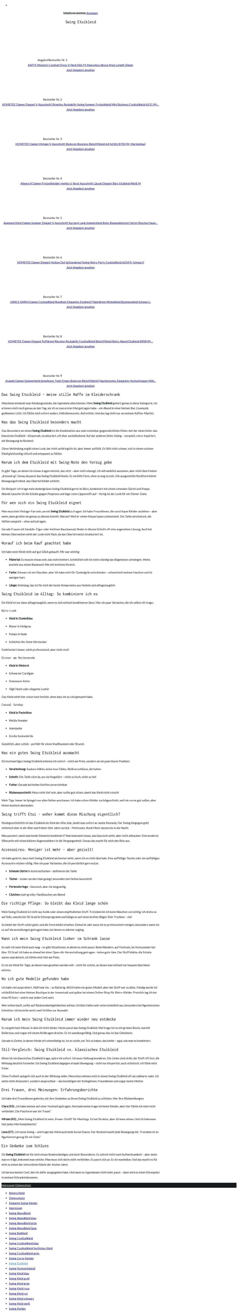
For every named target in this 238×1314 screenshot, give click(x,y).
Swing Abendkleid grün (23, 1223)
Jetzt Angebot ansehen (80, 70)
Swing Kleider (17, 1308)
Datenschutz (23, 1185)
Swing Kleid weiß (19, 1303)
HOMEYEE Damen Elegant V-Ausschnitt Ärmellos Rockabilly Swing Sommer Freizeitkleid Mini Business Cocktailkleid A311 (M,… (80, 104)
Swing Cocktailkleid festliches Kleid (30, 1248)
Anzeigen (92, 13)
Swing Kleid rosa (19, 1288)
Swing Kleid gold (19, 1278)
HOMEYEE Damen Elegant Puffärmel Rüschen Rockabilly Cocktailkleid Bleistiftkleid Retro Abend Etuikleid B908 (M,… (80, 341)
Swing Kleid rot (18, 1293)
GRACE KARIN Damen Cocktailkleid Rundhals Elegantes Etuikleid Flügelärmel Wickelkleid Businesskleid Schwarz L (80, 302)
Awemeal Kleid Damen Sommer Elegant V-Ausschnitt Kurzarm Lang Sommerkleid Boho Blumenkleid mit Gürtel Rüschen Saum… (81, 223)
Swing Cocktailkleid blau (24, 1243)
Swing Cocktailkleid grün (24, 1253)
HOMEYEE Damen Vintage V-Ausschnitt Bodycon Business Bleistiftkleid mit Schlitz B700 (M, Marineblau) (80, 144)
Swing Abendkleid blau (22, 1218)
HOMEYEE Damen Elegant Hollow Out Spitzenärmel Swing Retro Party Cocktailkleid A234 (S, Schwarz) (80, 262)
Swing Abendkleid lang (22, 1228)
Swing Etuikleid (18, 1263)
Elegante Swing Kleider (23, 1203)
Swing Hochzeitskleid (22, 1268)
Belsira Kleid (17, 1193)
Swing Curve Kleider (21, 1258)
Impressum (8, 1185)
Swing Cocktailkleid (21, 1238)
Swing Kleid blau (19, 1273)
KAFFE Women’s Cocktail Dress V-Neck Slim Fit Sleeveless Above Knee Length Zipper (80, 65)
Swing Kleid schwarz (21, 1298)
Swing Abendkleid (19, 1213)
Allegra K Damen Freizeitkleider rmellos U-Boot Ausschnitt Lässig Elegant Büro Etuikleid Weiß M (80, 183)
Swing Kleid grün (19, 1283)
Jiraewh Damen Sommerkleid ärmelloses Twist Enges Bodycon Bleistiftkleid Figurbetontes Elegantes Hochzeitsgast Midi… (80, 380)
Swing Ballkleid (18, 1233)
